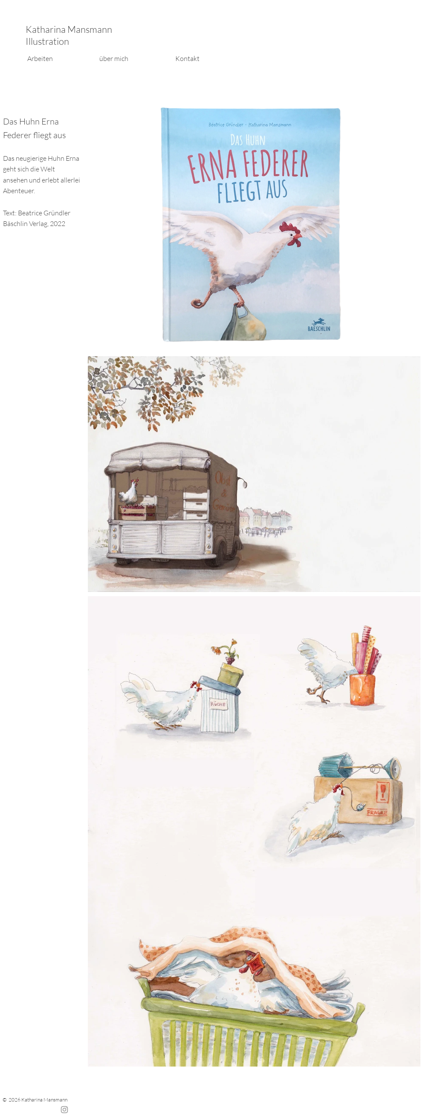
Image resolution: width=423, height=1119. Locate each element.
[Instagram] (64, 1109)
